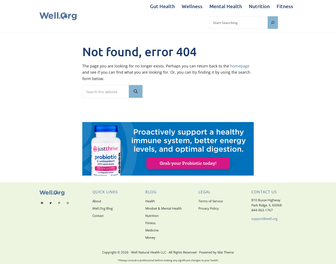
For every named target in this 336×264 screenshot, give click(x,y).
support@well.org (264, 218)
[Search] (273, 22)
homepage (239, 66)
